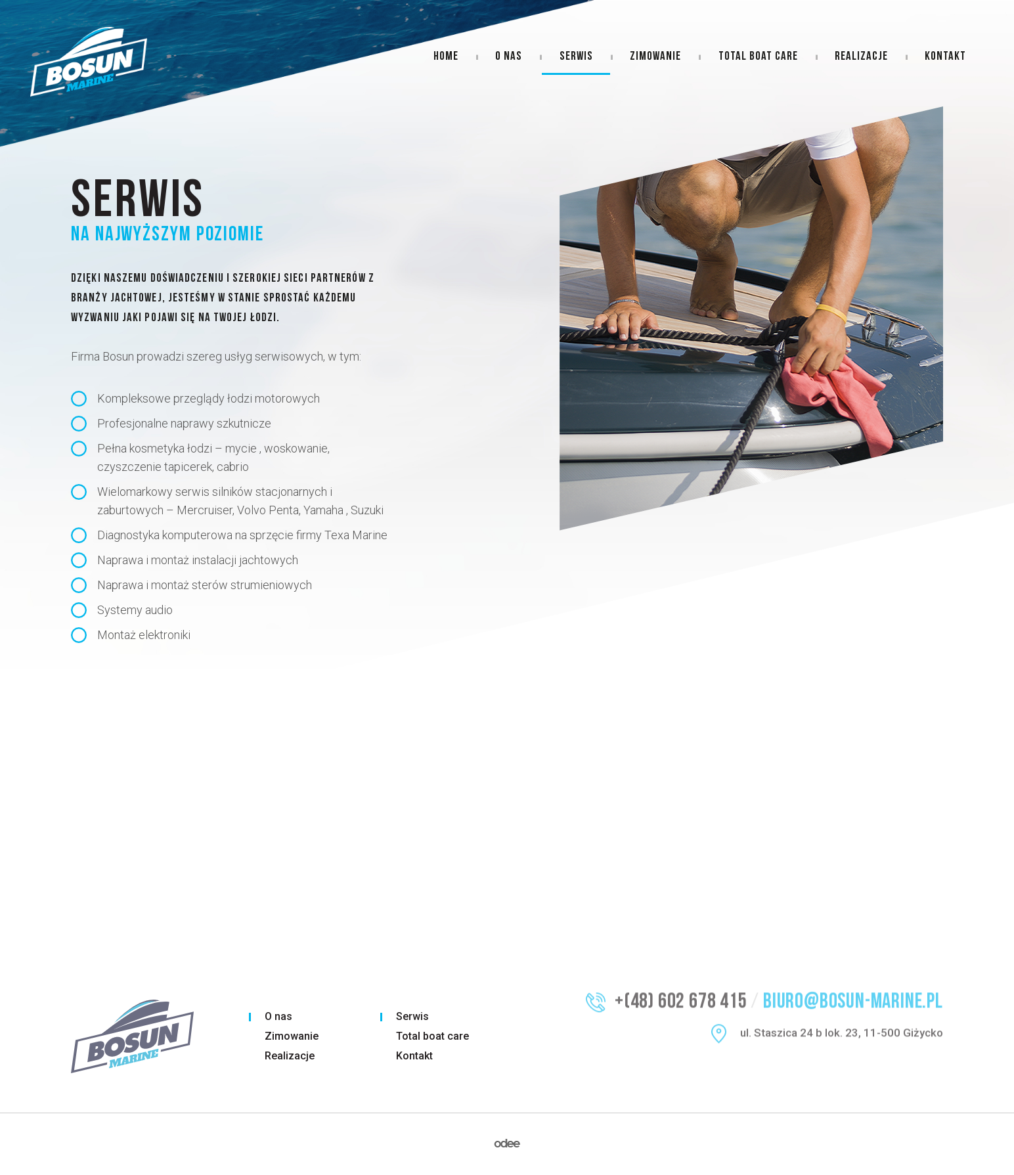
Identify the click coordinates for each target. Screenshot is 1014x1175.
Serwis (576, 57)
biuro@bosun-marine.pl (853, 990)
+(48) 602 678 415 (681, 990)
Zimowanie (655, 57)
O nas (508, 57)
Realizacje (861, 57)
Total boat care (758, 57)
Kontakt (945, 57)
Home (445, 57)
